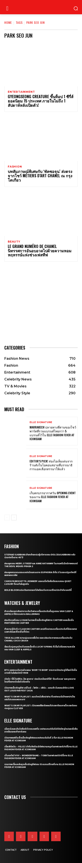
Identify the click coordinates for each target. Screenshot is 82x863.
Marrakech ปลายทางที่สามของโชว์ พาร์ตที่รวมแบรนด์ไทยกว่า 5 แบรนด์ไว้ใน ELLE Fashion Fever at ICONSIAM (53, 433)
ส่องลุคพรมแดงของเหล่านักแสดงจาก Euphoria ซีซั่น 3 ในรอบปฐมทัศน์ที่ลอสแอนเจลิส (40, 574)
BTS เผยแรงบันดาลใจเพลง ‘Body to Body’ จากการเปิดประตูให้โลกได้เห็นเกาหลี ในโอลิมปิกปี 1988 (40, 671)
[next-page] (14, 517)
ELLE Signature (41, 422)
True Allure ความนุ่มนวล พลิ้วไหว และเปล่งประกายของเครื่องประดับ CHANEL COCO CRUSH (38, 639)
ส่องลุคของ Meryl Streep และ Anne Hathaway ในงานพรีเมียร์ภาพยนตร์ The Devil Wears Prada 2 (41, 565)
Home (8, 22)
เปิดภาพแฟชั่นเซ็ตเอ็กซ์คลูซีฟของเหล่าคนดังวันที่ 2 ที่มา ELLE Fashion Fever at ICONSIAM (38, 739)
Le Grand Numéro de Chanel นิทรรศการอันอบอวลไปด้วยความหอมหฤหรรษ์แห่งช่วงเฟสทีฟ (39, 250)
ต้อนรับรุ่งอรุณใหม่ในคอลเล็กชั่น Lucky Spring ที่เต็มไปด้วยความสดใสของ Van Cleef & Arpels (39, 648)
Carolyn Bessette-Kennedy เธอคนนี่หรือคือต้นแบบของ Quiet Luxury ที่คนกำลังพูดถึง (37, 583)
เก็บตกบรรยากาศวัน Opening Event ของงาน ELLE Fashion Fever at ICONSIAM (53, 497)
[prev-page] (7, 517)
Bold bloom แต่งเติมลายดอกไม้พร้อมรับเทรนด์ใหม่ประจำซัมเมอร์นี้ (38, 590)
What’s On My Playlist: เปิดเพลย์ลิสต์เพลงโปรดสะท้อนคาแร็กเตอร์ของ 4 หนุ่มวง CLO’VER (40, 707)
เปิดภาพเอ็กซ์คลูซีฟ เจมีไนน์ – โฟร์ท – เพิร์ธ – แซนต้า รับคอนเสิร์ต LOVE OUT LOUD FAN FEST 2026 (39, 689)
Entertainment (21, 92)
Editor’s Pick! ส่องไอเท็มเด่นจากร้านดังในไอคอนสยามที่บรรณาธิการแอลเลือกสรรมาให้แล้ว (51, 465)
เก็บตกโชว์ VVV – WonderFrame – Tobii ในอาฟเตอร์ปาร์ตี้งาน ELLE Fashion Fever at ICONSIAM (38, 757)
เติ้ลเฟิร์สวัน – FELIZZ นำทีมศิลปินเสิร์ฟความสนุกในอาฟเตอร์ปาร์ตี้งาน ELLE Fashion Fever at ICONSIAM (40, 748)
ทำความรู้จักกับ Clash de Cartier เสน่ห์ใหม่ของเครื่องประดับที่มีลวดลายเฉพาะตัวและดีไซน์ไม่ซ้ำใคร (40, 630)
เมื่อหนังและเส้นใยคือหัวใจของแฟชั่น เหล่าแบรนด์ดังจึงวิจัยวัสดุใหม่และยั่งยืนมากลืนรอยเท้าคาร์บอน (41, 730)
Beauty (14, 241)
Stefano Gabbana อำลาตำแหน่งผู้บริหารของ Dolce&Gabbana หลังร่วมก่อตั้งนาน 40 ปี (39, 556)
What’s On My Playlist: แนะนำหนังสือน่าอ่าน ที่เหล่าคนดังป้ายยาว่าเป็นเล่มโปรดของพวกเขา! (39, 698)
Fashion (15, 166)
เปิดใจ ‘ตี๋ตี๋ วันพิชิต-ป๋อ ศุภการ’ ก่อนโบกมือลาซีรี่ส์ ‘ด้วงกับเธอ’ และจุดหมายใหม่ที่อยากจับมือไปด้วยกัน (40, 680)
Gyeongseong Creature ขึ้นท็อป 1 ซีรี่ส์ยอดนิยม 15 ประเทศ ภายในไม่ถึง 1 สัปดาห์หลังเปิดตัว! (40, 101)
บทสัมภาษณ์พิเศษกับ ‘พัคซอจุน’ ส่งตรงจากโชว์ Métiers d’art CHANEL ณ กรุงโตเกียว (40, 175)
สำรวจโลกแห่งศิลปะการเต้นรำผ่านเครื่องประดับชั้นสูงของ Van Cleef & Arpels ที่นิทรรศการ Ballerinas (38, 613)
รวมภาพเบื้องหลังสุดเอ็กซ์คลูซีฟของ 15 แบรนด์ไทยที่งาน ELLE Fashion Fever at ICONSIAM (39, 766)
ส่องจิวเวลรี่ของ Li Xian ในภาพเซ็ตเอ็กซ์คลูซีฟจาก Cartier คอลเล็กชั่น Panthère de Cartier (39, 621)
